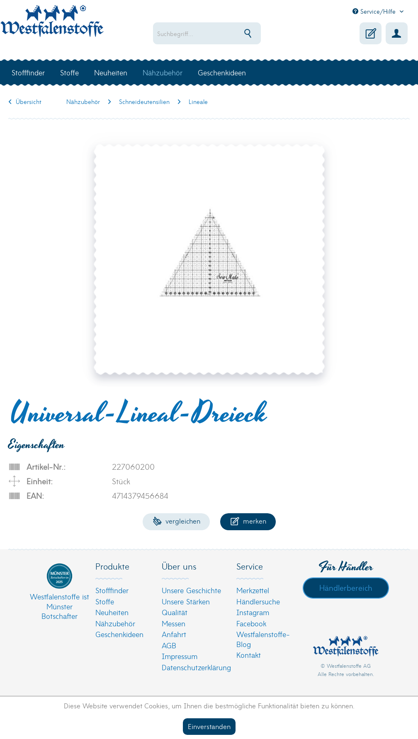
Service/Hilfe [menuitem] (375, 11)
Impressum (179, 656)
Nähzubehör (115, 623)
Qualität (174, 612)
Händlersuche (258, 601)
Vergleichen (176, 520)
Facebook (251, 623)
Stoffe (104, 601)
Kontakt (248, 655)
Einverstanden (209, 726)
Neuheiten (112, 612)
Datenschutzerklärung (196, 667)
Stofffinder (112, 590)
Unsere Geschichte (191, 590)
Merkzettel (252, 590)
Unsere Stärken (186, 601)
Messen (173, 623)
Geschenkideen (119, 634)
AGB (169, 645)
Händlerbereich (345, 587)
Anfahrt (174, 634)
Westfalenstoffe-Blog (263, 639)
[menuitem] (220, 33)
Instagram (252, 612)
